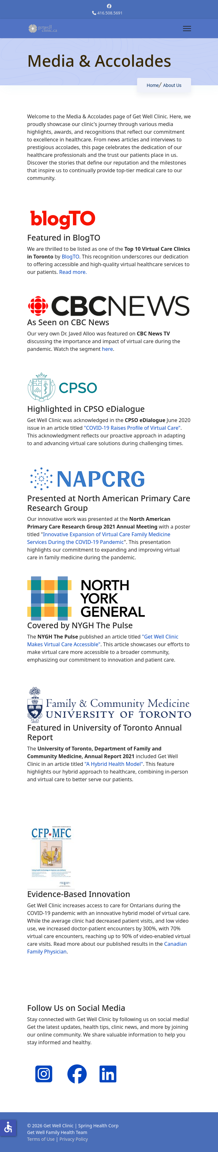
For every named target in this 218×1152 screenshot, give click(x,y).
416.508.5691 (110, 13)
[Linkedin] (106, 1066)
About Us (172, 91)
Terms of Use (41, 1139)
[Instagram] (42, 1066)
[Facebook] (109, 6)
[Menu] (187, 28)
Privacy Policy (73, 1139)
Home (153, 91)
